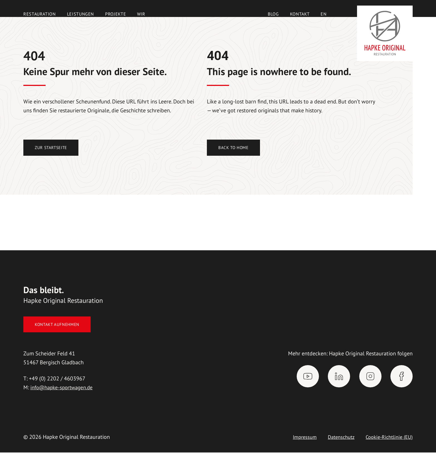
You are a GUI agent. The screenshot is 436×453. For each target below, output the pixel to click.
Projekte (115, 14)
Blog (273, 14)
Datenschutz (335, 437)
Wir (141, 14)
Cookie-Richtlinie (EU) (387, 437)
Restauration (39, 14)
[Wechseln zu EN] (323, 14)
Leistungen (80, 14)
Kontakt (299, 14)
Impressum (296, 437)
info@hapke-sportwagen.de (63, 388)
